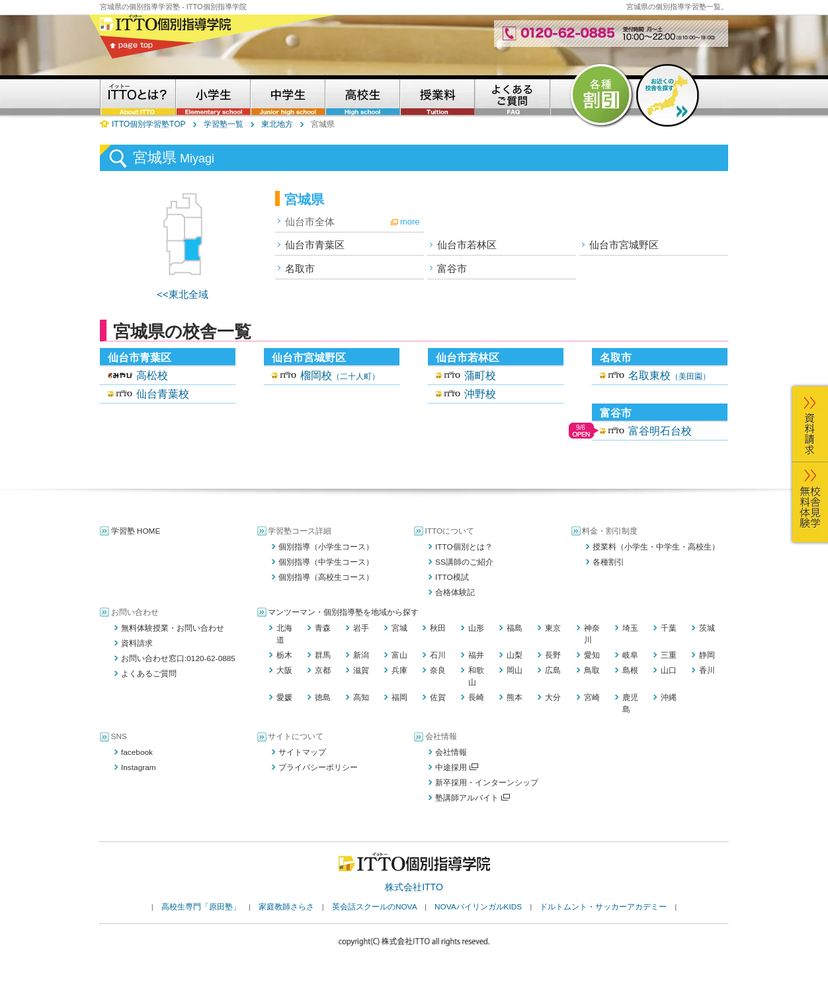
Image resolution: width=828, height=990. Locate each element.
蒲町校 (480, 375)
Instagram (138, 767)
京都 (323, 670)
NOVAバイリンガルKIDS (478, 906)
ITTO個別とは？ (464, 546)
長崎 (476, 697)
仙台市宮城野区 (624, 244)
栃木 (284, 655)
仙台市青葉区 (315, 244)
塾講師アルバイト (472, 797)
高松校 (152, 375)
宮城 (399, 628)
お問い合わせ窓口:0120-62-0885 (178, 658)
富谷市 (452, 268)
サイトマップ (302, 752)
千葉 (669, 628)
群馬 (323, 655)
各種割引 (608, 562)
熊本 (514, 697)
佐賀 (438, 697)
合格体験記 (455, 592)
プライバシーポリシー (318, 767)
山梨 (514, 655)
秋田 (438, 628)
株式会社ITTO (414, 887)
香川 (707, 670)
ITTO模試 (452, 577)
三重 (669, 655)
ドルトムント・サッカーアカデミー (603, 906)
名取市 (300, 268)
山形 (476, 628)
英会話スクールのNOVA (374, 906)
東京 (553, 628)
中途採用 (456, 767)
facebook (137, 752)
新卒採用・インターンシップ (486, 782)
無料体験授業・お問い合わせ (172, 628)
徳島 (323, 697)
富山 (399, 655)
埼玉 (630, 628)
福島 (514, 628)
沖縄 (669, 697)
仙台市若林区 (467, 244)
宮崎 (592, 697)
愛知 (592, 655)
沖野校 (480, 394)
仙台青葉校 (162, 394)
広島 (553, 670)
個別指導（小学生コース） (326, 546)
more (410, 222)
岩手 (361, 628)
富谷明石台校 (660, 431)
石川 (438, 655)
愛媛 (284, 697)
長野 (553, 655)
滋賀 (361, 670)
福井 (476, 655)
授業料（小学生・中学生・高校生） (656, 546)
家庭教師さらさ (286, 906)
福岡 (399, 697)
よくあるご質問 (149, 673)
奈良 (438, 670)
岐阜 (630, 655)
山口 (669, 670)
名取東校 (669, 375)
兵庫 (399, 670)
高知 (361, 697)
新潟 (361, 655)
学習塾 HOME (136, 531)
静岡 (707, 655)
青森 (323, 628)
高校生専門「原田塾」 (201, 906)
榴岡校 (340, 375)
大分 (553, 697)
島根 (630, 670)
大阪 (284, 670)
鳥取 (592, 670)
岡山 (514, 670)
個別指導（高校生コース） (326, 577)
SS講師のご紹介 (464, 562)
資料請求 (137, 643)
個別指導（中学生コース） (326, 562)
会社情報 (451, 752)
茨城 (707, 628)
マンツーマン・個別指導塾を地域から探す (343, 612)
